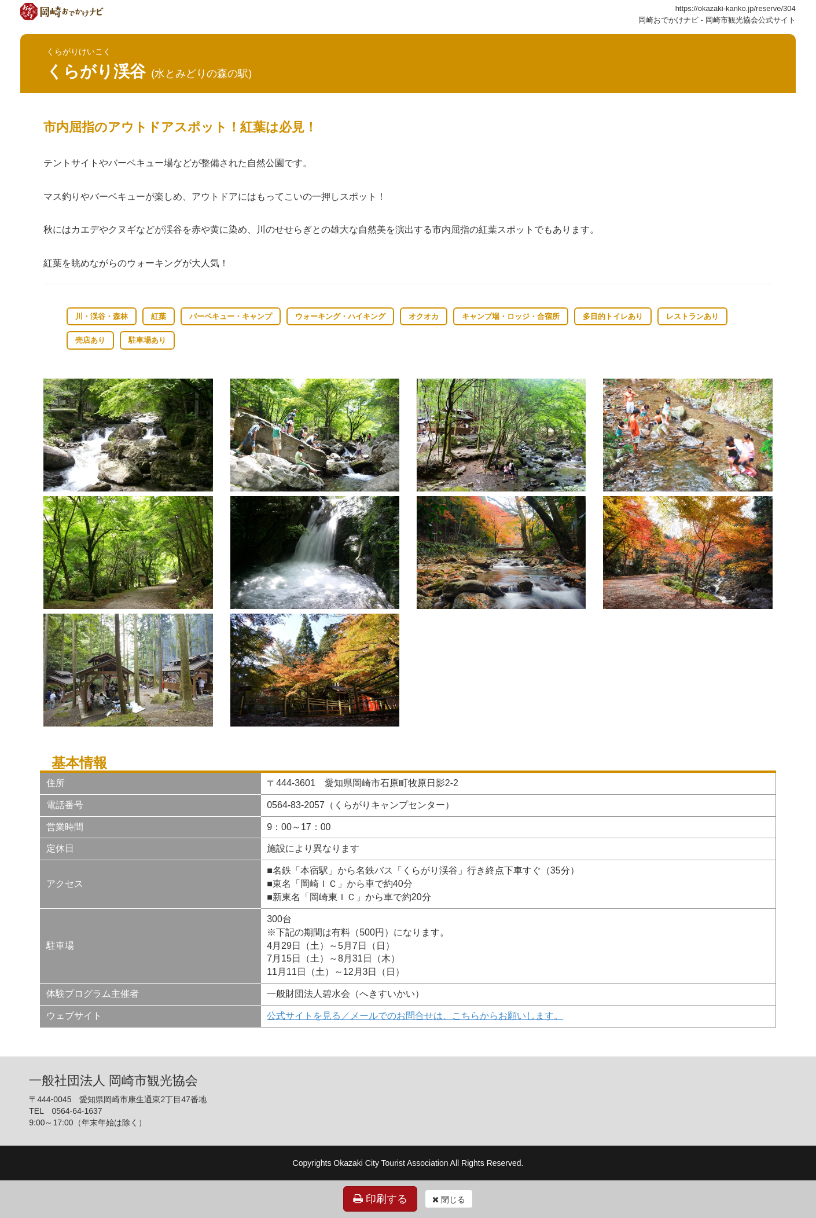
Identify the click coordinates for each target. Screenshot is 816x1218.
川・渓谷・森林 (101, 316)
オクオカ (424, 316)
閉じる (448, 1199)
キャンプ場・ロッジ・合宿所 (511, 316)
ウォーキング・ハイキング (340, 316)
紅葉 (158, 316)
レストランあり (692, 316)
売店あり (90, 340)
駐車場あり (147, 340)
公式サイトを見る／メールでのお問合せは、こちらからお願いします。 (415, 1016)
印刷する (380, 1199)
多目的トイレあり (613, 316)
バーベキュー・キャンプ (230, 316)
